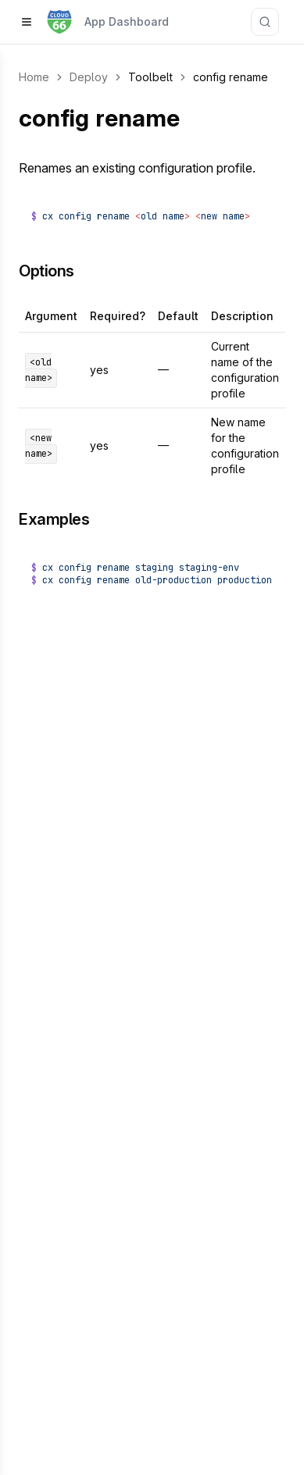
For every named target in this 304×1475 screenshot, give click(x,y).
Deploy (89, 77)
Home (34, 77)
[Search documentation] (265, 22)
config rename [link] (230, 77)
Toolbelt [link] (150, 77)
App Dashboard (126, 21)
